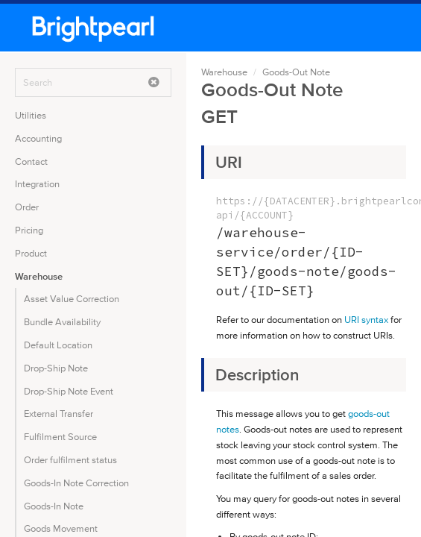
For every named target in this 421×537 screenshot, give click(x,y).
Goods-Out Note (296, 72)
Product (31, 253)
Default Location (58, 345)
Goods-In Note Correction (76, 483)
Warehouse (39, 276)
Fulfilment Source (60, 436)
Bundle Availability (62, 321)
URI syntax (366, 319)
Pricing (29, 230)
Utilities (30, 115)
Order (27, 207)
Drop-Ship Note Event (68, 391)
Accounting (38, 138)
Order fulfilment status (70, 459)
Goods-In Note (53, 506)
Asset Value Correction (71, 298)
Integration (37, 183)
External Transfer (58, 413)
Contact (31, 161)
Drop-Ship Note (56, 368)
